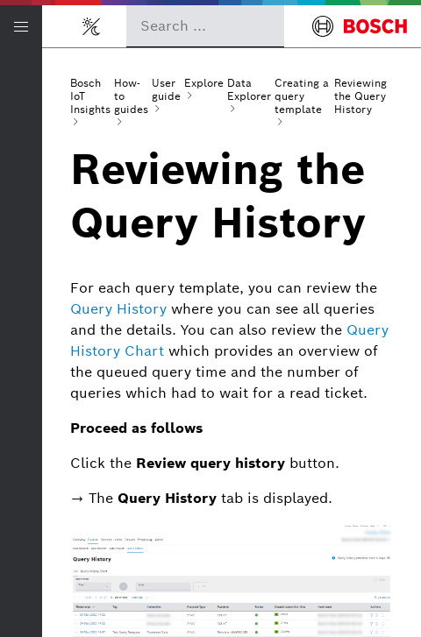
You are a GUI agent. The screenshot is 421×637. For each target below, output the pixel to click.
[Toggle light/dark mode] (91, 26)
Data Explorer (249, 89)
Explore (204, 82)
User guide (166, 89)
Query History (118, 309)
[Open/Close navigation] (21, 26)
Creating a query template (302, 96)
